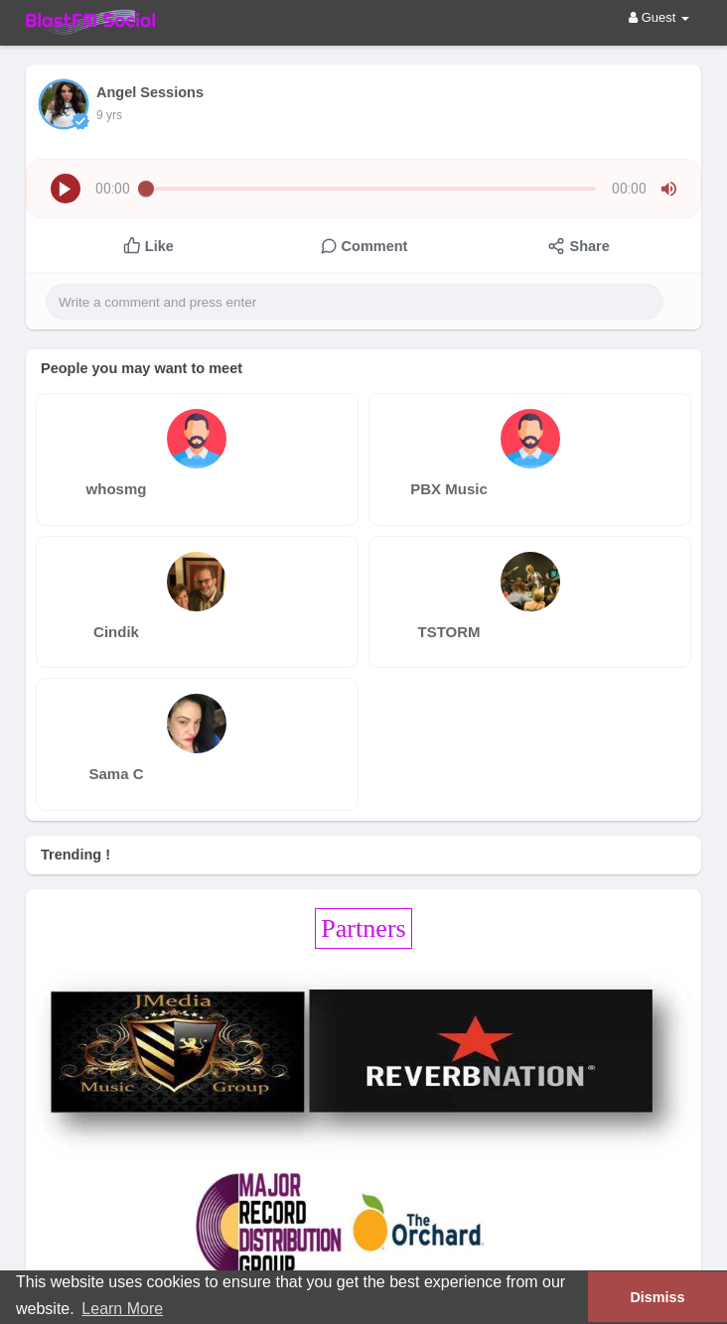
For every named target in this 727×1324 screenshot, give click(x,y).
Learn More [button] (122, 1308)
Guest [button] (659, 17)
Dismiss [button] (657, 1297)
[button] (65, 188)
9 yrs (109, 115)
